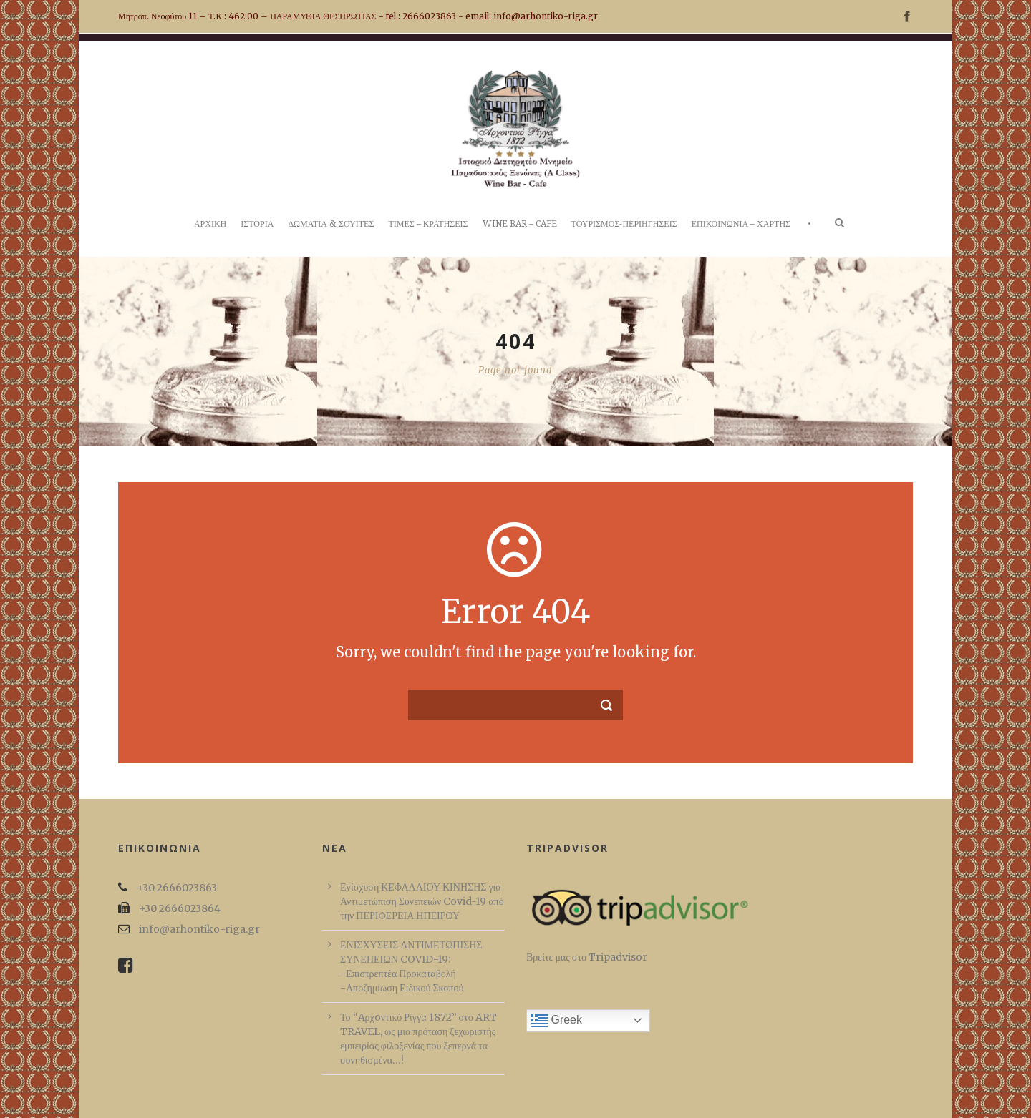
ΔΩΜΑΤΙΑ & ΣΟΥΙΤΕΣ (331, 224)
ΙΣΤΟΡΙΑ (257, 224)
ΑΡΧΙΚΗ (210, 224)
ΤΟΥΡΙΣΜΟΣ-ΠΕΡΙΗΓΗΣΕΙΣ (624, 224)
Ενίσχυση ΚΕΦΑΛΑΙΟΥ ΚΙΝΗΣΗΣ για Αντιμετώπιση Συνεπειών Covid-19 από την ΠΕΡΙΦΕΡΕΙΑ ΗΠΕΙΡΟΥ (422, 901)
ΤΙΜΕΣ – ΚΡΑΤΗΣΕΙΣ (428, 224)
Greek (556, 1020)
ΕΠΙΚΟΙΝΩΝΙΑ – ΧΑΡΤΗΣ (741, 224)
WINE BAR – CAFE (520, 224)
